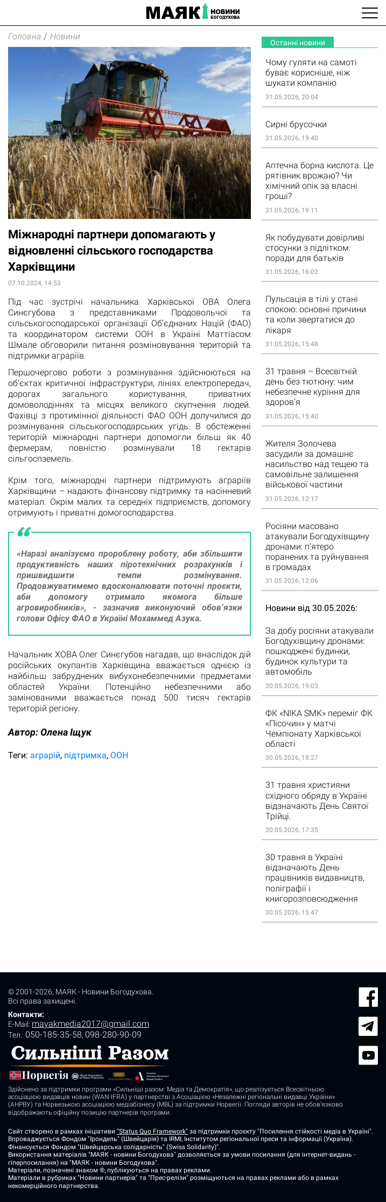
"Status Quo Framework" (152, 1131)
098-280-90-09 (113, 1034)
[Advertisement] (129, 853)
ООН (119, 755)
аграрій (45, 755)
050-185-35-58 (53, 1034)
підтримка (85, 755)
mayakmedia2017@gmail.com (90, 1024)
